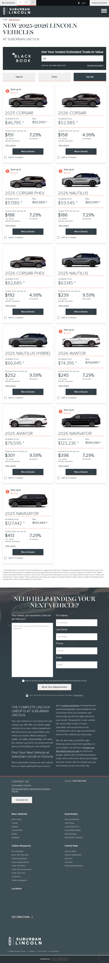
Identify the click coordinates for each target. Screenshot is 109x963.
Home (5, 19)
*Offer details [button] (10, 145)
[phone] (76, 650)
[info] (32, 650)
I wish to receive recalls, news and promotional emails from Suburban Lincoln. (56, 681)
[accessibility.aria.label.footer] (60, 959)
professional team (70, 705)
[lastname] (76, 636)
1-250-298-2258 (79, 781)
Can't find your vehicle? (95, 65)
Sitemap (32, 951)
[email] (76, 664)
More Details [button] (28, 151)
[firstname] (76, 622)
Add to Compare (15, 157)
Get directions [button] (21, 917)
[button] (8, 3)
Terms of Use (42, 951)
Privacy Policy (78, 695)
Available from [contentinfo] (12, 119)
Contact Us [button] (22, 800)
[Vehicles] (72, 58)
